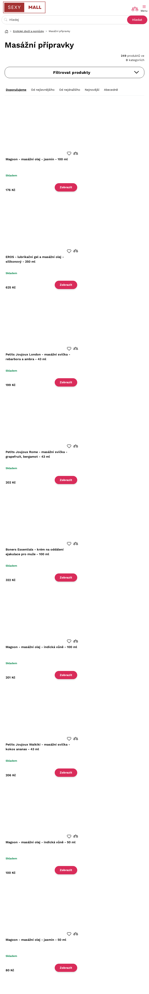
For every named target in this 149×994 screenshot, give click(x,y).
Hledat (137, 20)
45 (54, 894)
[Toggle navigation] (144, 8)
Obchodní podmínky (20, 933)
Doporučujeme (16, 89)
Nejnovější (92, 89)
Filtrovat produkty (96, 72)
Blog (80, 933)
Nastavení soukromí (20, 945)
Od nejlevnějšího (43, 89)
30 (47, 894)
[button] (70, 152)
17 (127, 894)
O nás (10, 927)
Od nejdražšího (69, 89)
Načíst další (81, 895)
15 (39, 894)
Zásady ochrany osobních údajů (28, 939)
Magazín (82, 927)
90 (62, 894)
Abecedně (111, 89)
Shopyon (123, 987)
